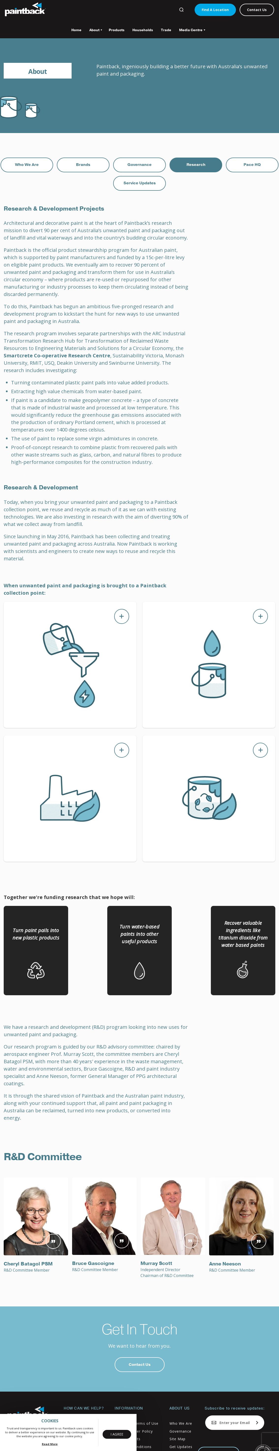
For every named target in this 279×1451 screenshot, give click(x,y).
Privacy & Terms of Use (137, 1423)
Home (76, 30)
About (93, 32)
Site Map (178, 1439)
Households (142, 30)
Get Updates (181, 1446)
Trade (166, 30)
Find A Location (215, 9)
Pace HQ (252, 164)
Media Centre (190, 32)
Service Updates (140, 183)
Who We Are (27, 164)
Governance (139, 164)
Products (116, 30)
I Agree (116, 1434)
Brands (83, 164)
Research (195, 164)
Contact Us (257, 9)
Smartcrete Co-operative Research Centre (57, 355)
